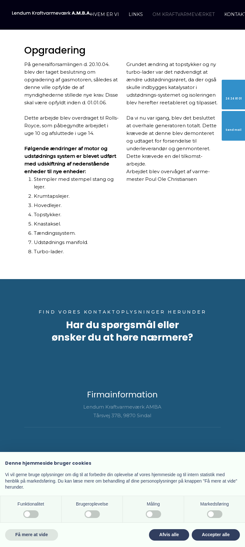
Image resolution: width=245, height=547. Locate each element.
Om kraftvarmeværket (183, 14)
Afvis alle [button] (169, 534)
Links (136, 14)
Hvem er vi (104, 14)
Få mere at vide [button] (31, 534)
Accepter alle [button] (216, 534)
